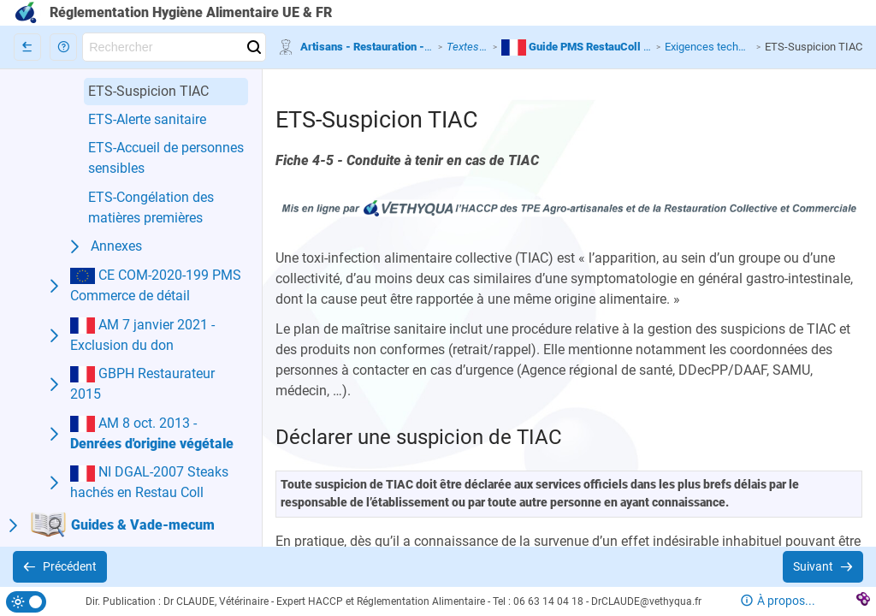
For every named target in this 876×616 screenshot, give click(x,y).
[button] (63, 47)
